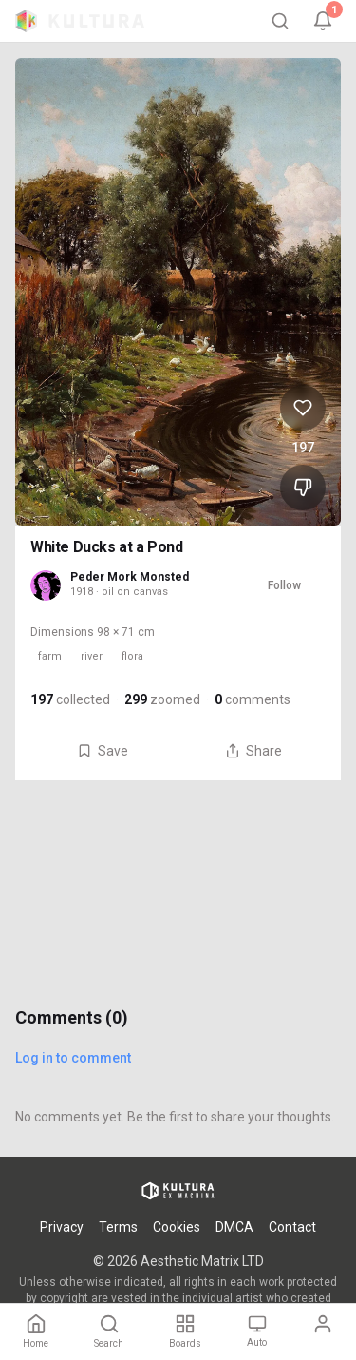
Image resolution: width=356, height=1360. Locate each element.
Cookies (176, 1227)
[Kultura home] (79, 21)
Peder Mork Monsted (129, 577)
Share (253, 750)
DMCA (234, 1227)
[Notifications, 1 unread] (323, 21)
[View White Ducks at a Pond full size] (178, 292)
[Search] (280, 21)
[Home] (35, 1332)
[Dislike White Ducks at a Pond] (303, 487)
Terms (118, 1227)
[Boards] (185, 1332)
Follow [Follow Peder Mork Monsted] (284, 585)
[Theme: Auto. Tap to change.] (256, 1332)
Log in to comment (73, 1057)
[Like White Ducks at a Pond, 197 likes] (303, 408)
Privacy (62, 1227)
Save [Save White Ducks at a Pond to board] (102, 750)
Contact (292, 1227)
